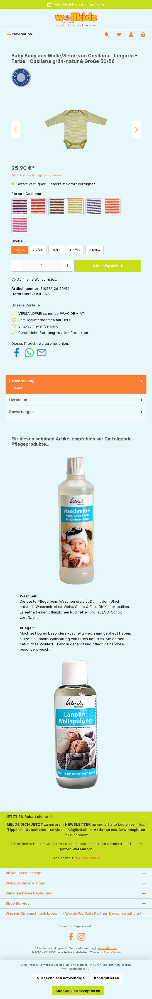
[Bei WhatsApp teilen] (29, 352)
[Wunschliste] (119, 34)
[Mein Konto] (131, 34)
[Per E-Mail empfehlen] (41, 352)
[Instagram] (81, 937)
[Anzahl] (42, 266)
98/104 (94, 250)
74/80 (57, 250)
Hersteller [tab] (76, 400)
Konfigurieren (106, 978)
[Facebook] (71, 937)
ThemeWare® (112, 952)
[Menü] (19, 34)
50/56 (20, 250)
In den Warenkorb (107, 265)
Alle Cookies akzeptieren (77, 991)
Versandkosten (107, 948)
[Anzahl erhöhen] (67, 266)
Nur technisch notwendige (61, 978)
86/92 (75, 250)
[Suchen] (107, 34)
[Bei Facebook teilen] (16, 352)
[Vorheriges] (15, 129)
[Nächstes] (136, 129)
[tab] (76, 384)
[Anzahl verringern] (16, 266)
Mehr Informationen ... (76, 968)
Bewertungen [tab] (76, 412)
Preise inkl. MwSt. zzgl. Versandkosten (36, 175)
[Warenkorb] (143, 34)
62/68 (38, 250)
